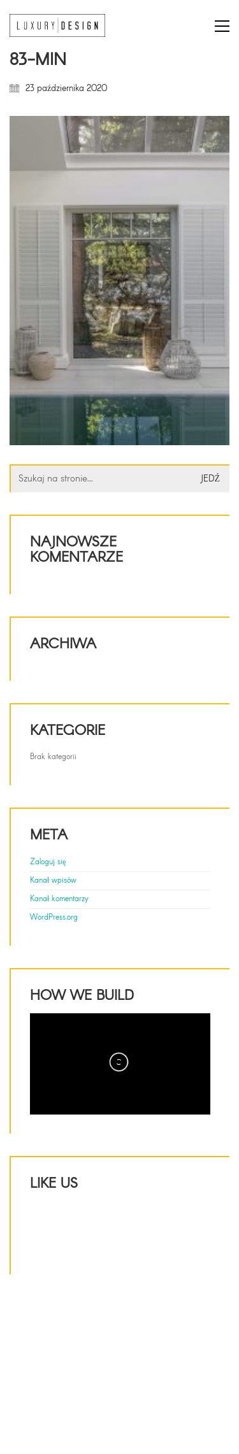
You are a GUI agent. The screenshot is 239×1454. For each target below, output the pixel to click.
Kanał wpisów (53, 881)
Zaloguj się (48, 862)
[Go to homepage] (57, 26)
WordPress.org (54, 918)
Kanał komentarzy (59, 899)
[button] (222, 26)
